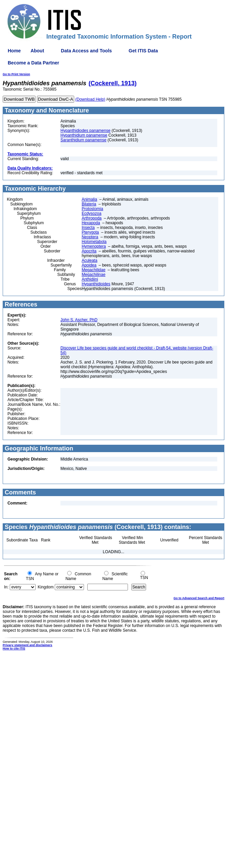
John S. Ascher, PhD (78, 320)
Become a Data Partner (33, 62)
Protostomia (92, 208)
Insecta (88, 227)
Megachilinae (93, 274)
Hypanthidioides (96, 284)
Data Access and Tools (86, 50)
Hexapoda (91, 223)
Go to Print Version (16, 74)
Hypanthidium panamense (83, 135)
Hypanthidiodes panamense (85, 130)
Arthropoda (91, 218)
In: (6, 587)
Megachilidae (93, 270)
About (37, 50)
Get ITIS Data (143, 50)
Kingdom (45, 587)
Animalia (89, 199)
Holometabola (94, 241)
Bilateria (89, 204)
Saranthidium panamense (83, 140)
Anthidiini (90, 279)
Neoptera (90, 237)
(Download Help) (90, 99)
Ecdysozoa (91, 213)
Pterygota (90, 232)
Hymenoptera (94, 246)
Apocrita (89, 251)
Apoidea (89, 265)
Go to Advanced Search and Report (199, 598)
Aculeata (89, 260)
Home (14, 50)
